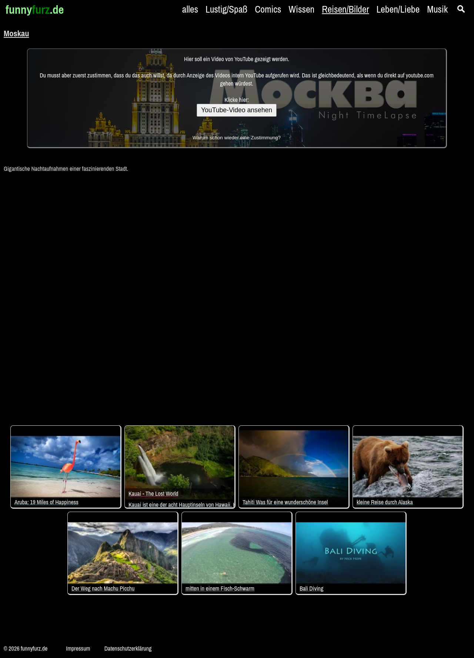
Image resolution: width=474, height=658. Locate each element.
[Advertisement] (237, 295)
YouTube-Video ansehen (236, 110)
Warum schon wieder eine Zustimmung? (237, 137)
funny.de (35, 9)
